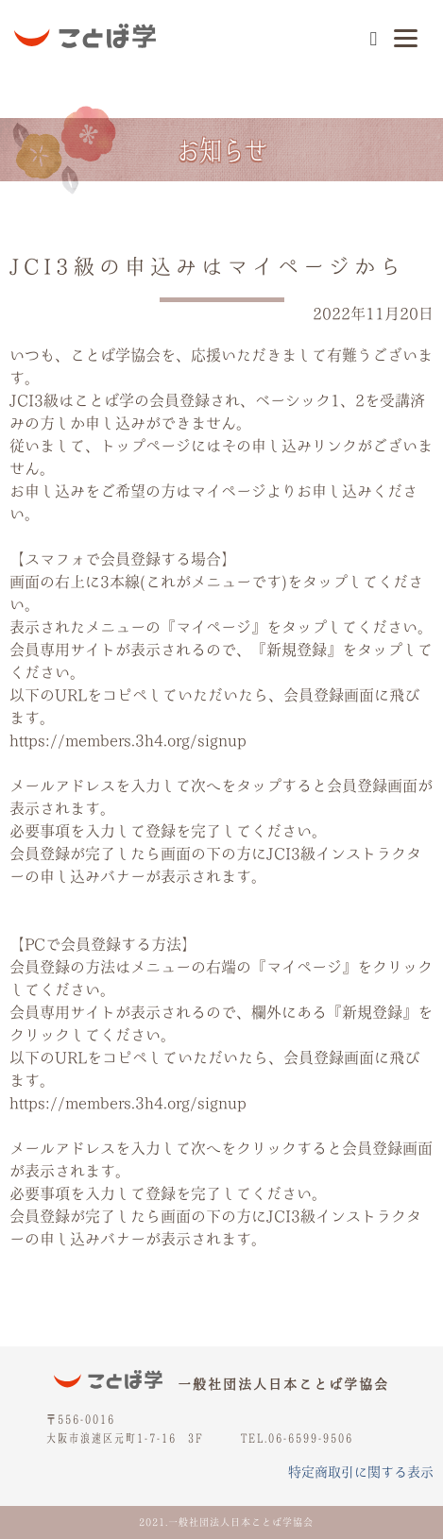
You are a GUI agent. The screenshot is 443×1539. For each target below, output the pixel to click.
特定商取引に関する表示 (361, 1472)
